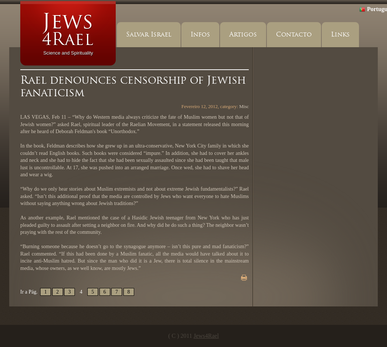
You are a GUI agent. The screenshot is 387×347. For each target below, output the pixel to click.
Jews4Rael (206, 336)
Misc (244, 106)
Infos (200, 34)
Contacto (294, 34)
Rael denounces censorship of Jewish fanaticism (133, 86)
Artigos (243, 34)
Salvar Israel (148, 34)
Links (340, 34)
